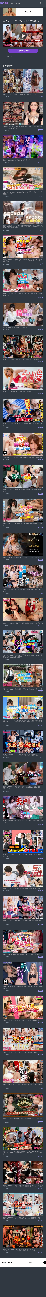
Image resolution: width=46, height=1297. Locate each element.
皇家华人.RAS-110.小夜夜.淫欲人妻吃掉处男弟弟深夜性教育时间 (21, 888)
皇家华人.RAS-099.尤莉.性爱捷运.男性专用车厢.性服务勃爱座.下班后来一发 (23, 590)
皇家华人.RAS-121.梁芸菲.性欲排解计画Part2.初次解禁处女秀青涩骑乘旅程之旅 (23, 294)
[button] (40, 3)
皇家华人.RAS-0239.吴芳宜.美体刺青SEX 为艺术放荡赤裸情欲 (21, 359)
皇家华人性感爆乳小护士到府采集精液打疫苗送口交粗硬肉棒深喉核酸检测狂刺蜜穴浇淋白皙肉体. (23, 227)
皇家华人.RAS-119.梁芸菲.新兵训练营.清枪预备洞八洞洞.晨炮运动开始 (22, 1119)
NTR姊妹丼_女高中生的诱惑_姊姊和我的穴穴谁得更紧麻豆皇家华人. (22, 457)
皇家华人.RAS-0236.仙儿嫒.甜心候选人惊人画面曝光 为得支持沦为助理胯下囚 (23, 855)
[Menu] (43, 3)
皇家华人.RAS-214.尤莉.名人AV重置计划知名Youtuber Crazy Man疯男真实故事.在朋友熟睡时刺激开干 (22, 656)
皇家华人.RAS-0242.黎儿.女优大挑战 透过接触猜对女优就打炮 (21, 1052)
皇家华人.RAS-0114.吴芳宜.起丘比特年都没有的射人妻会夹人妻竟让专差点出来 (22, 261)
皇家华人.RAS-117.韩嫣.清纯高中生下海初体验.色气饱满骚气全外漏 (22, 689)
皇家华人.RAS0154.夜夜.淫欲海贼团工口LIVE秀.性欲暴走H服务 (21, 954)
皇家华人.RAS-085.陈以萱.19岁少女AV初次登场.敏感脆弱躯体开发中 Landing (23, 987)
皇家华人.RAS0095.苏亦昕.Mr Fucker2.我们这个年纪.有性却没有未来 (23, 557)
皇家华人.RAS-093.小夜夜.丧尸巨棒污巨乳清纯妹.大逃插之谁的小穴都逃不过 (23, 821)
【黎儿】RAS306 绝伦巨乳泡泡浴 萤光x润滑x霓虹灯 (18, 160)
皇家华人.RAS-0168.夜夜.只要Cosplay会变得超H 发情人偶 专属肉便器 (22, 921)
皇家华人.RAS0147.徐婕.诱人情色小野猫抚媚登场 (17, 391)
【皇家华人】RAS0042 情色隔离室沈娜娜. (15, 327)
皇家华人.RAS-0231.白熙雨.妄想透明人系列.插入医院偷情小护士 (21, 1218)
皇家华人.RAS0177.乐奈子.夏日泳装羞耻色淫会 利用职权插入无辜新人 (22, 722)
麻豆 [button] (13, 3)
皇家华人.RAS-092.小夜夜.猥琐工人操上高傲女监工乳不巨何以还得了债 (23, 424)
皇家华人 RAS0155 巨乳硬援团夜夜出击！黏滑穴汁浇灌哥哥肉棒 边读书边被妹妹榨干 (23, 193)
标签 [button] (18, 3)
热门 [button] (24, 3)
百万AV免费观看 (22, 51)
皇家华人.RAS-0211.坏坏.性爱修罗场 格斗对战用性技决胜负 (20, 755)
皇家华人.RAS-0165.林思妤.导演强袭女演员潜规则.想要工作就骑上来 (23, 623)
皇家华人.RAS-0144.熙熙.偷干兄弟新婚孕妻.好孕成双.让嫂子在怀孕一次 (23, 1085)
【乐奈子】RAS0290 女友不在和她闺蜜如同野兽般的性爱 (19, 94)
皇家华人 (9, 56)
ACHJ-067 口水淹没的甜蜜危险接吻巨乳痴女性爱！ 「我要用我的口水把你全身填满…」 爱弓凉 (23, 127)
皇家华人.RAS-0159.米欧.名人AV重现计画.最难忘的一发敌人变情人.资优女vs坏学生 (22, 788)
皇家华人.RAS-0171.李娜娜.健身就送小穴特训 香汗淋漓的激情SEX (22, 1020)
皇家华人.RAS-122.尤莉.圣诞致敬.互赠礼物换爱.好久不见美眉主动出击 (22, 1153)
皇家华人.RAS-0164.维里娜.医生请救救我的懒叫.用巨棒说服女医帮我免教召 (23, 490)
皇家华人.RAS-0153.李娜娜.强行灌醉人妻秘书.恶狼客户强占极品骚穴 (23, 1186)
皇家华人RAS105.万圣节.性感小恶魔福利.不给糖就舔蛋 (19, 1250)
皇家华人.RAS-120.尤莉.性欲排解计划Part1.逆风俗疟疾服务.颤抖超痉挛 (23, 524)
